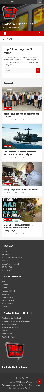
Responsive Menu (39, 2)
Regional (8, 83)
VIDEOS (5, 261)
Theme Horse (34, 385)
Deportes (5, 294)
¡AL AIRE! (5, 254)
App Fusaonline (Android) (11, 318)
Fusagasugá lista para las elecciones (21, 189)
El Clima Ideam (7, 304)
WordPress (29, 388)
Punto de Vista (7, 297)
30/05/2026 (8, 193)
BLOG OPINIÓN (7, 270)
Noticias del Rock (8, 291)
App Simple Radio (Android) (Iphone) (16, 321)
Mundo (4, 288)
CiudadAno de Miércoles (11, 264)
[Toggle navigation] (5, 33)
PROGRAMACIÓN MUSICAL (12, 258)
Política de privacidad (10, 385)
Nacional (5, 285)
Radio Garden (7, 334)
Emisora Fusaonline (17, 24)
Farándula (5, 307)
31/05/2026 (8, 157)
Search (38, 70)
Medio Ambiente (8, 300)
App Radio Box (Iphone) (11, 327)
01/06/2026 (8, 119)
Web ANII (5, 331)
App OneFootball (8, 337)
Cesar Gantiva (19, 119)
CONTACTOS (7, 267)
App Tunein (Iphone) (9, 324)
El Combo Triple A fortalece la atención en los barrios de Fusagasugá (18, 228)
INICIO (4, 251)
